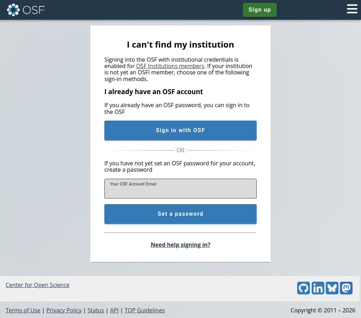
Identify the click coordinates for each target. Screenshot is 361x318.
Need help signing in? (180, 245)
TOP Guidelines (144, 310)
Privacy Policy (63, 310)
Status (96, 310)
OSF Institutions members (170, 66)
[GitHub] (303, 292)
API (114, 310)
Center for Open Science (37, 285)
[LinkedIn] (318, 292)
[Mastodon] (346, 292)
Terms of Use (23, 310)
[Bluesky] (332, 292)
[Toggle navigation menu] (352, 10)
